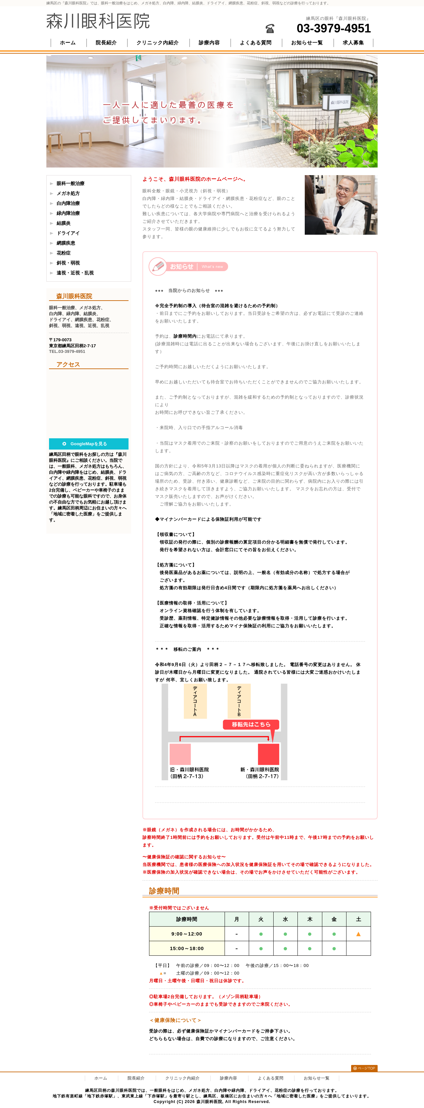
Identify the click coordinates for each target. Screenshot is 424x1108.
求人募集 (353, 42)
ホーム (68, 42)
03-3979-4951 (334, 28)
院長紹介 (106, 42)
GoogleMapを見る (89, 443)
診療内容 (209, 42)
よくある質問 (256, 42)
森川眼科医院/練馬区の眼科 (98, 21)
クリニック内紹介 (157, 42)
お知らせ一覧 (307, 42)
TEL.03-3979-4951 (67, 351)
